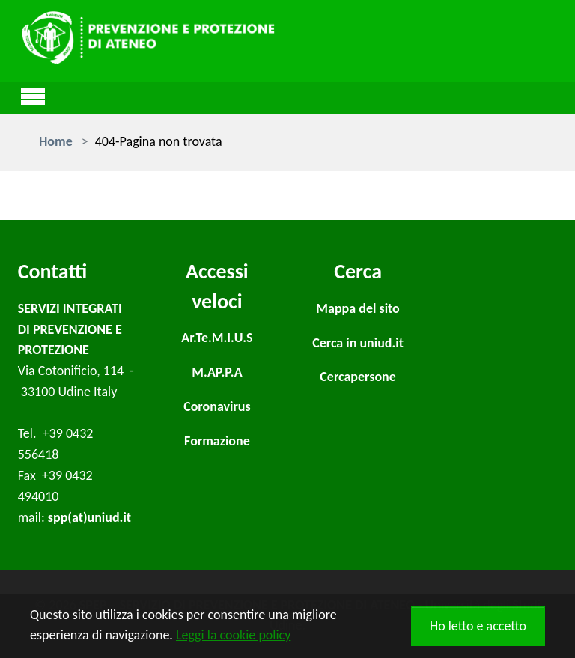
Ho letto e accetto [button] (478, 626)
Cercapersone (358, 376)
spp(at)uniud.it (89, 517)
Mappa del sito (357, 308)
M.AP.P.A (217, 372)
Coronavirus (217, 406)
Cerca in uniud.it (358, 343)
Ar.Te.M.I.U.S (216, 337)
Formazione (217, 441)
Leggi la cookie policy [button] (233, 635)
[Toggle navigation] (33, 94)
